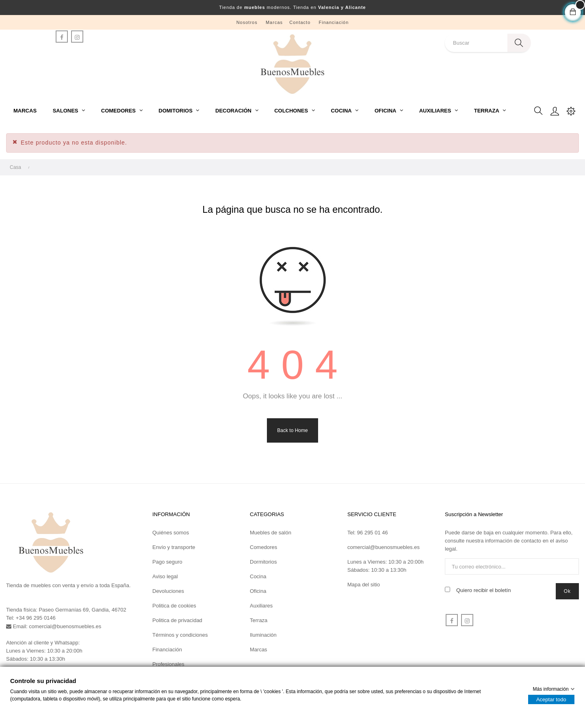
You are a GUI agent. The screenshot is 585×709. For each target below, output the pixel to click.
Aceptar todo (551, 699)
